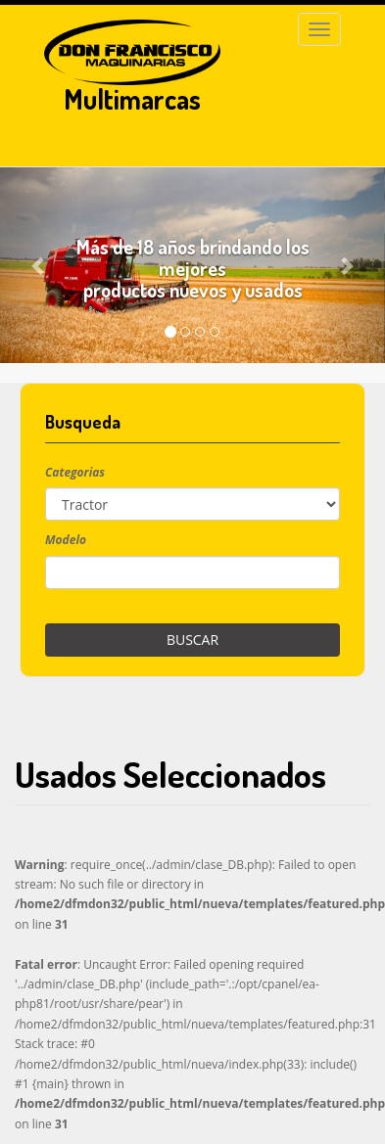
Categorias (75, 472)
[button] (39, 265)
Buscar (192, 639)
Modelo (65, 539)
